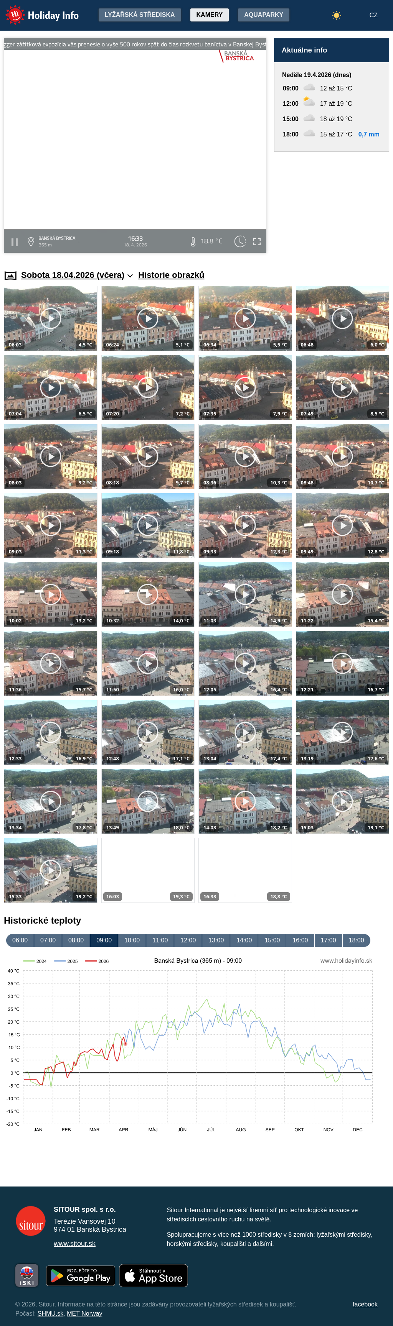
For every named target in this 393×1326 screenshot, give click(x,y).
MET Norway (84, 1313)
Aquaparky (263, 14)
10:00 (132, 940)
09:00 (104, 940)
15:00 (272, 940)
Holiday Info (34, 10)
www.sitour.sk (75, 1243)
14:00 (244, 940)
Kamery (209, 14)
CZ (374, 15)
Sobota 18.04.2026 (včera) (77, 275)
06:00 (20, 940)
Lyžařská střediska (140, 14)
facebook (365, 1304)
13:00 (216, 940)
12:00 (188, 940)
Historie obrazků (171, 275)
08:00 (76, 940)
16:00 (300, 940)
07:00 (48, 940)
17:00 (328, 940)
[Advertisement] (331, 203)
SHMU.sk (51, 1313)
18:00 (356, 940)
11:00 (160, 940)
